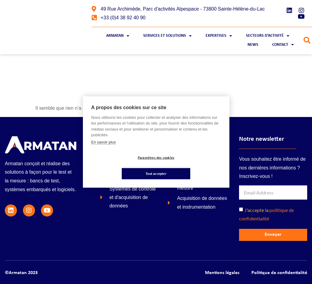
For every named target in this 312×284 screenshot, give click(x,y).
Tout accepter (191, 166)
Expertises (219, 36)
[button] (307, 41)
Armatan (117, 36)
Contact (283, 44)
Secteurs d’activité (267, 36)
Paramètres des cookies (120, 166)
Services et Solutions (167, 36)
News (252, 45)
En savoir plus (103, 150)
